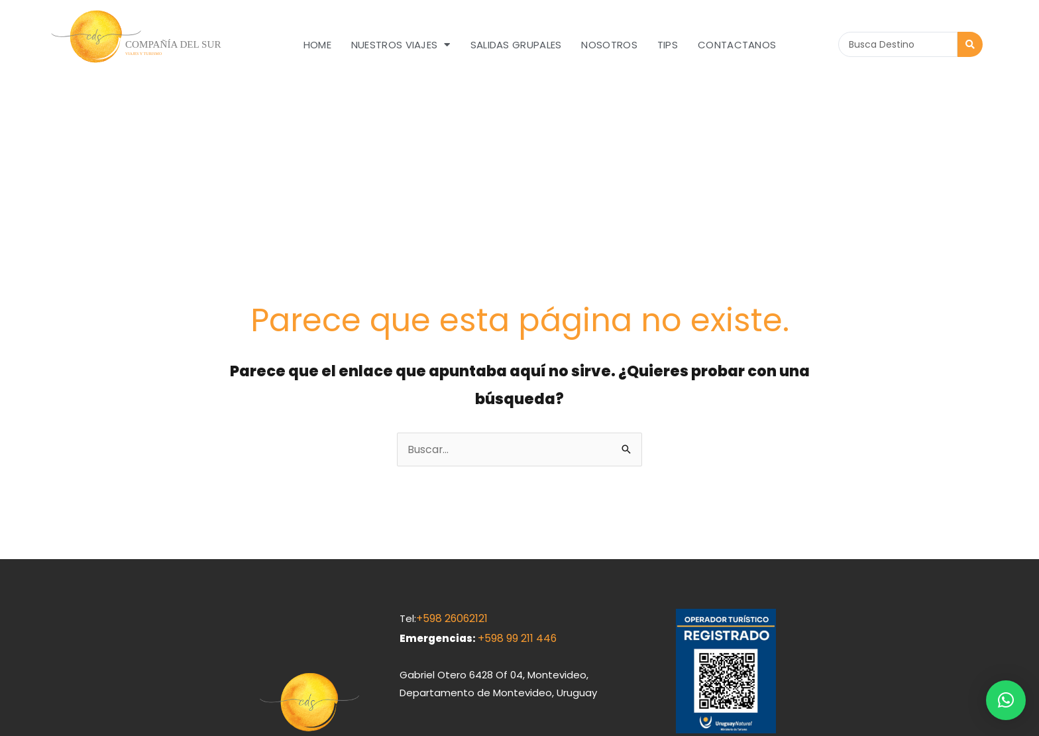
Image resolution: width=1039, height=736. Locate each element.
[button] (1006, 700)
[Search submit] (970, 44)
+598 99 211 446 (516, 502)
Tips (667, 45)
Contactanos (737, 45)
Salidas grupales (516, 45)
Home (317, 45)
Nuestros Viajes (401, 44)
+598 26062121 (450, 484)
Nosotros (609, 45)
